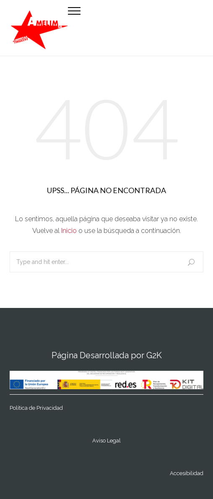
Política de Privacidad (36, 408)
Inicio (69, 231)
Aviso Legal (106, 440)
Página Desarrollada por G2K (107, 355)
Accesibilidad (186, 473)
